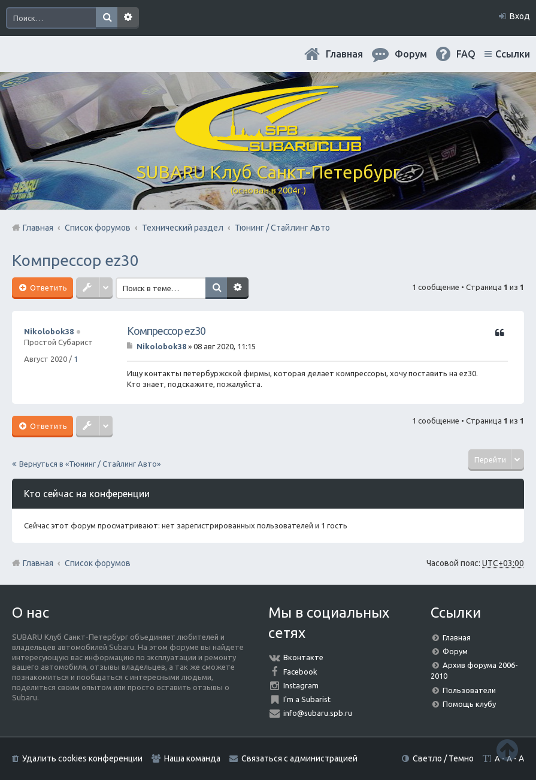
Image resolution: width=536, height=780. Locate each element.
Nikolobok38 (49, 331)
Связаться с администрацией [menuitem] (299, 758)
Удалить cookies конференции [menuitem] (82, 758)
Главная (344, 54)
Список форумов (98, 563)
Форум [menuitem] (411, 54)
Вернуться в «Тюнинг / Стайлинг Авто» (90, 463)
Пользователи (469, 690)
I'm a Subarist (307, 699)
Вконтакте (303, 657)
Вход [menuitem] (520, 16)
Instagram (301, 685)
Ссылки (512, 54)
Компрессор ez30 (75, 260)
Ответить (47, 287)
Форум (455, 651)
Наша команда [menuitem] (192, 758)
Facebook (300, 671)
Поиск (106, 18)
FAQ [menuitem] (466, 54)
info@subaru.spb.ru (317, 713)
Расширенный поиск (128, 18)
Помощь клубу (469, 704)
